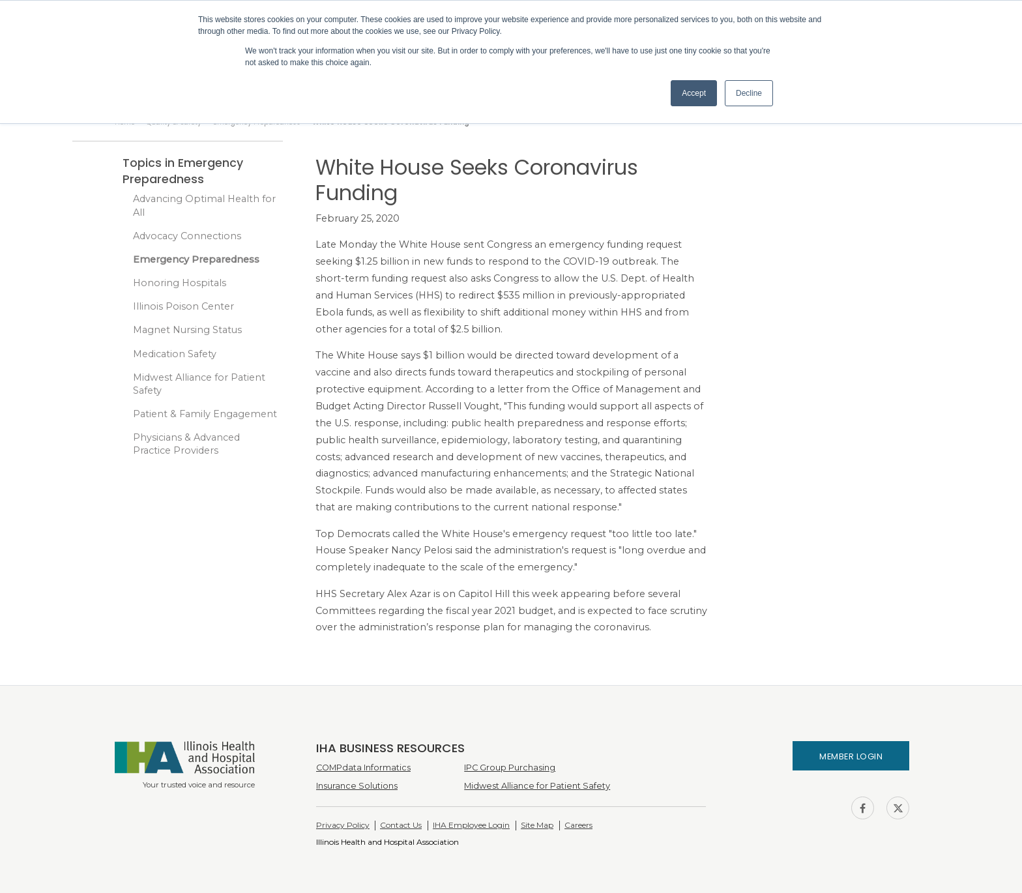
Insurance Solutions (357, 786)
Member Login (851, 756)
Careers (578, 825)
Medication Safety (174, 354)
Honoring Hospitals (179, 283)
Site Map (537, 825)
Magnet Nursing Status (187, 330)
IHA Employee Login (471, 825)
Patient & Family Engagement (205, 414)
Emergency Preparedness (196, 259)
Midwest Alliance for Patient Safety (199, 384)
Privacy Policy (343, 825)
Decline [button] (749, 93)
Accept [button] (694, 93)
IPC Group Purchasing (509, 767)
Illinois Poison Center (183, 306)
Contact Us (401, 825)
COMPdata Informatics (363, 767)
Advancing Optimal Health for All (204, 205)
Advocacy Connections (187, 236)
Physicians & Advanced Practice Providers (186, 444)
